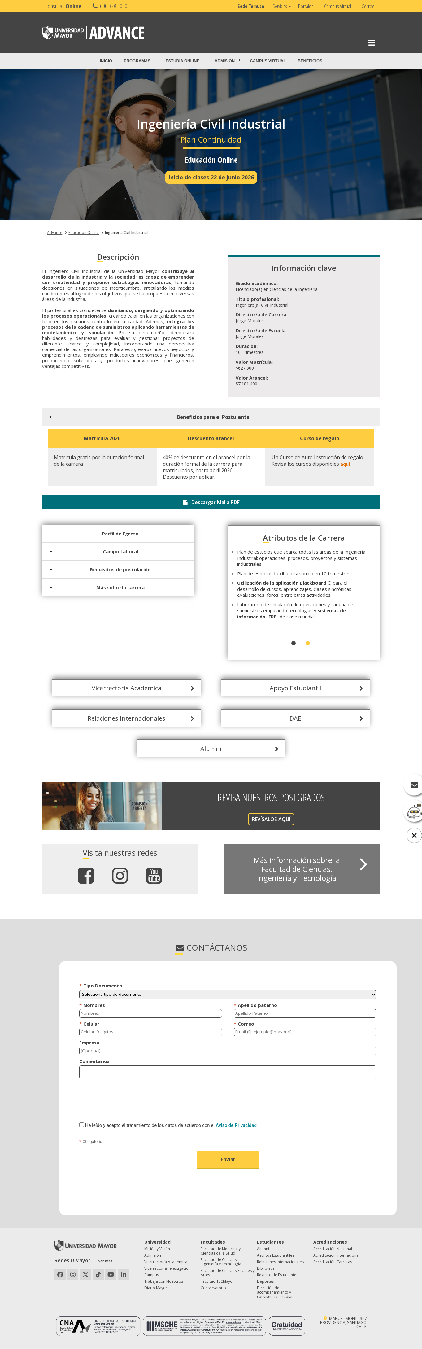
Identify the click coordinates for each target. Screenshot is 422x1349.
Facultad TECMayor (217, 1281)
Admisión (225, 61)
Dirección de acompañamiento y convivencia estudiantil (277, 1292)
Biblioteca (266, 1268)
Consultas (63, 6)
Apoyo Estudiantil (290, 688)
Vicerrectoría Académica (121, 688)
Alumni (206, 749)
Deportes (265, 1281)
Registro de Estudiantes (277, 1274)
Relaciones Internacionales (121, 718)
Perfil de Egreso (115, 533)
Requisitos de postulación (115, 569)
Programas (137, 61)
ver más (105, 1261)
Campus (151, 1274)
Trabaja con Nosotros (163, 1281)
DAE (290, 718)
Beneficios (310, 61)
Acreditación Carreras (332, 1261)
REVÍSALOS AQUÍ (266, 819)
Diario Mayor (155, 1287)
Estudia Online (182, 61)
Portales (306, 6)
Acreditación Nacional (332, 1248)
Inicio (106, 61)
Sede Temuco (250, 6)
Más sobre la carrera (115, 587)
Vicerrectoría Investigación (167, 1268)
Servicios (280, 6)
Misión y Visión (157, 1248)
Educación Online (83, 232)
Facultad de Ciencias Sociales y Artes (228, 1272)
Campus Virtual (337, 6)
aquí (340, 464)
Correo (368, 6)
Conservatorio (213, 1287)
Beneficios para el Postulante (208, 417)
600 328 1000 (109, 6)
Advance (54, 232)
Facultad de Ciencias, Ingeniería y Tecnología (221, 1262)
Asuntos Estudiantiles (275, 1255)
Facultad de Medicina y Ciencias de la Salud (221, 1251)
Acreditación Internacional (336, 1255)
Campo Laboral (115, 551)
